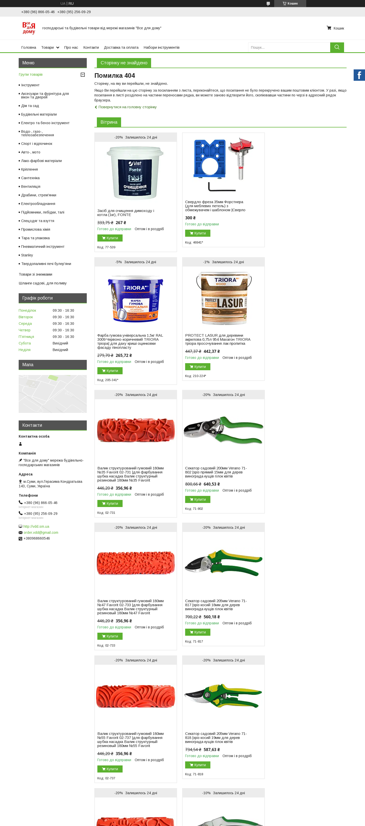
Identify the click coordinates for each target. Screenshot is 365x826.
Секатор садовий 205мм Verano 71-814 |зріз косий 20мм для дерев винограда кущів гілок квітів (300, 621)
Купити (112, 238)
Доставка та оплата (121, 47)
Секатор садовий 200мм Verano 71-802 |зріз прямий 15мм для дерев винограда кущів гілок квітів (300, 347)
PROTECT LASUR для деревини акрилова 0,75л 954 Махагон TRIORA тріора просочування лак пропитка (126, 349)
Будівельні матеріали (39, 114)
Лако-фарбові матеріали (41, 161)
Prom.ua (206, 714)
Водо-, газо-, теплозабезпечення (37, 133)
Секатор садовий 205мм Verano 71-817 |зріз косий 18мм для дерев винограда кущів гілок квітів (214, 484)
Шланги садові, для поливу (43, 283)
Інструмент (30, 85)
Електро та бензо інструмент (45, 123)
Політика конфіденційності (247, 723)
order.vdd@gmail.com (41, 532)
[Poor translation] (18, 752)
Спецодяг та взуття (37, 221)
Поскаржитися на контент (207, 723)
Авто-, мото (30, 152)
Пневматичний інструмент (43, 247)
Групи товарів (31, 74)
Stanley (27, 255)
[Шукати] (337, 47)
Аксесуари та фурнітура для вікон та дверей (45, 95)
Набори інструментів (162, 47)
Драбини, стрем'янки (38, 195)
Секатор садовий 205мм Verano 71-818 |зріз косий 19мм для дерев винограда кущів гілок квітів (128, 621)
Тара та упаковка (35, 238)
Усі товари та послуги (325, 678)
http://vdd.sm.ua (36, 526)
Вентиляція (30, 186)
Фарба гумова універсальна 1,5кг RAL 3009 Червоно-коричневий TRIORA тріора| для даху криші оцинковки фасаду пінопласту (297, 217)
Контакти (91, 47)
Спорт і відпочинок (36, 144)
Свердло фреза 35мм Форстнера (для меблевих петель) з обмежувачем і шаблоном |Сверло (213, 206)
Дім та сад (30, 106)
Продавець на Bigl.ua (182, 718)
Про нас (71, 47)
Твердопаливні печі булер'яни (46, 264)
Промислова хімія (35, 229)
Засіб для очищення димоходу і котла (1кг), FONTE (125, 213)
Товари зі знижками (35, 274)
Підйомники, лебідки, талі (42, 212)
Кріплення (29, 169)
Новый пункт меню (20, 696)
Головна (28, 47)
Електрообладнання (38, 204)
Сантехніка (30, 178)
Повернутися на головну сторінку (128, 107)
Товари (47, 47)
